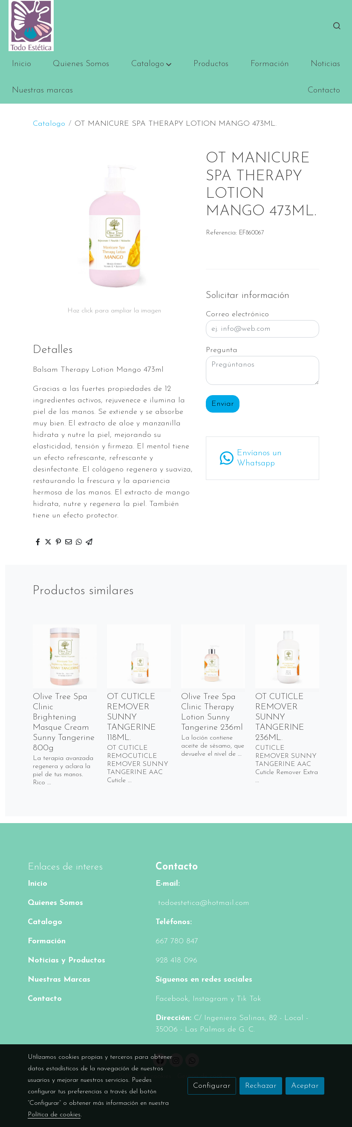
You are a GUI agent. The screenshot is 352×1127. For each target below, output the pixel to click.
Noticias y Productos (66, 961)
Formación (47, 941)
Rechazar (261, 1086)
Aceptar (305, 1086)
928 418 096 (176, 961)
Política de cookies (54, 1114)
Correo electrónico (237, 314)
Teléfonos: (174, 922)
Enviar (222, 404)
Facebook (172, 999)
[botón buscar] (336, 25)
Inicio (37, 884)
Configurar (212, 1086)
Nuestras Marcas (59, 980)
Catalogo (49, 124)
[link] (31, 25)
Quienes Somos (55, 903)
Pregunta (221, 350)
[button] (151, 64)
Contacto (45, 999)
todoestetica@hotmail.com (202, 903)
